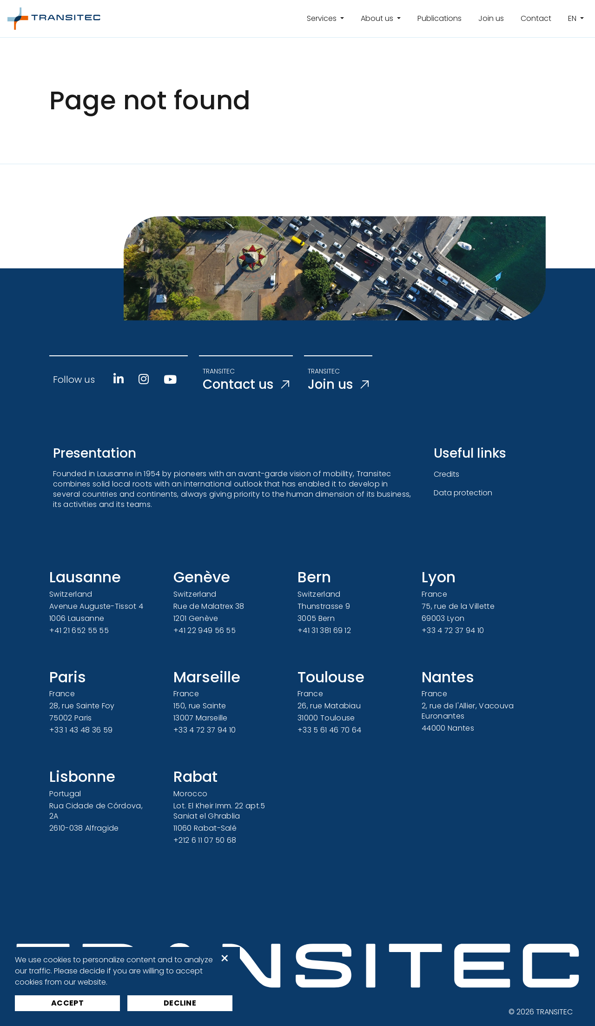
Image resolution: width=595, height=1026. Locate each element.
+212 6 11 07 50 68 (205, 840)
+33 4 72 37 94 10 (453, 630)
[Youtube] (170, 379)
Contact (536, 18)
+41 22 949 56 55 (204, 630)
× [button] (225, 958)
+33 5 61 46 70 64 (329, 730)
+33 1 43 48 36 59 (80, 730)
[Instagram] (143, 379)
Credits (446, 474)
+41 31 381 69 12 (324, 630)
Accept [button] (67, 1003)
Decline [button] (180, 1003)
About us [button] (378, 18)
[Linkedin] (118, 379)
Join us (491, 18)
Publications (439, 18)
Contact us (247, 385)
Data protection (463, 492)
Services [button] (322, 18)
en (573, 18)
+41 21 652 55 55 (79, 630)
